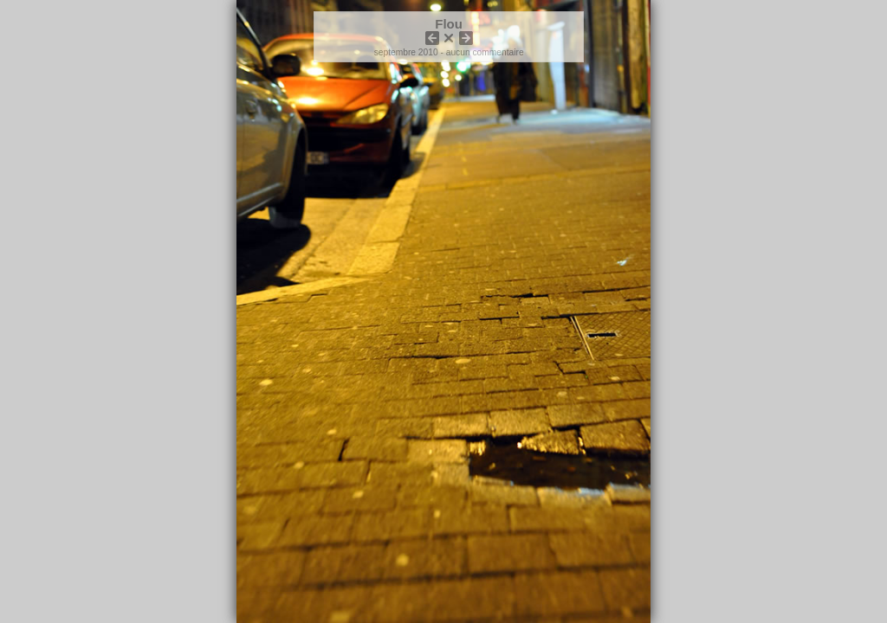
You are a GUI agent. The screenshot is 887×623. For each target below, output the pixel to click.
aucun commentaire (485, 52)
